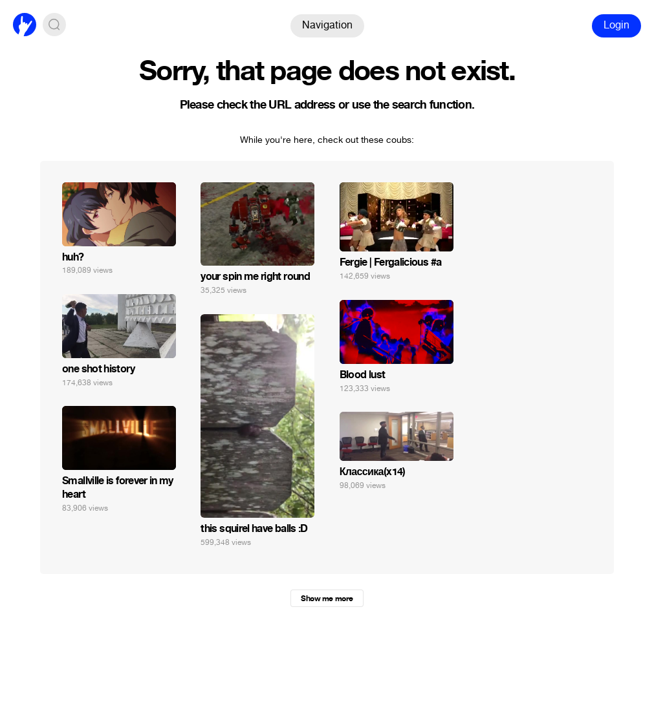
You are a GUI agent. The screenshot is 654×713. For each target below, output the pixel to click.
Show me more (327, 598)
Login (616, 25)
